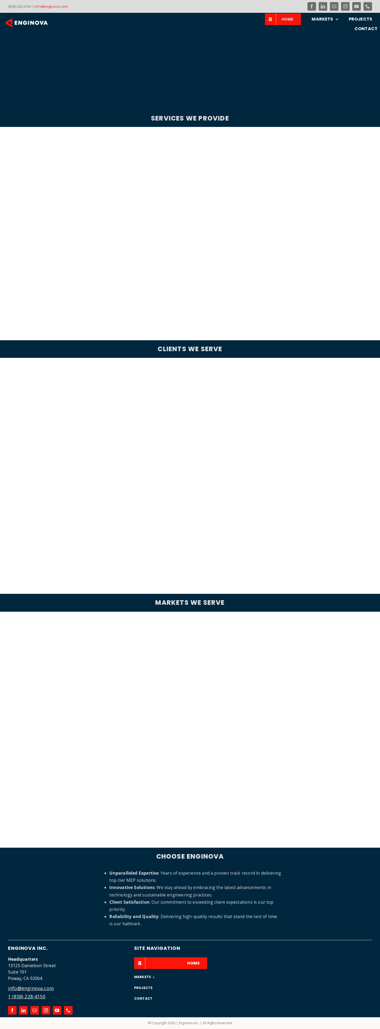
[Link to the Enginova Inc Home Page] (32, 22)
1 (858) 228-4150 (26, 996)
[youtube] (356, 6)
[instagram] (345, 6)
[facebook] (311, 6)
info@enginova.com (51, 6)
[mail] (334, 6)
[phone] (367, 6)
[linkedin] (323, 6)
